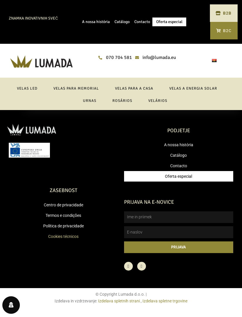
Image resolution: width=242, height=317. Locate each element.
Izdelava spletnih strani (119, 304)
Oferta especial (169, 23)
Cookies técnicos (63, 239)
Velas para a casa (134, 91)
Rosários (122, 103)
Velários (157, 103)
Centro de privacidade (63, 207)
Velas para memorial (76, 91)
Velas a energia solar (193, 91)
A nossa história (96, 23)
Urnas (89, 103)
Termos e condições (63, 218)
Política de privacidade (63, 229)
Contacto (142, 23)
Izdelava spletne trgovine (164, 304)
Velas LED (27, 91)
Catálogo (122, 23)
